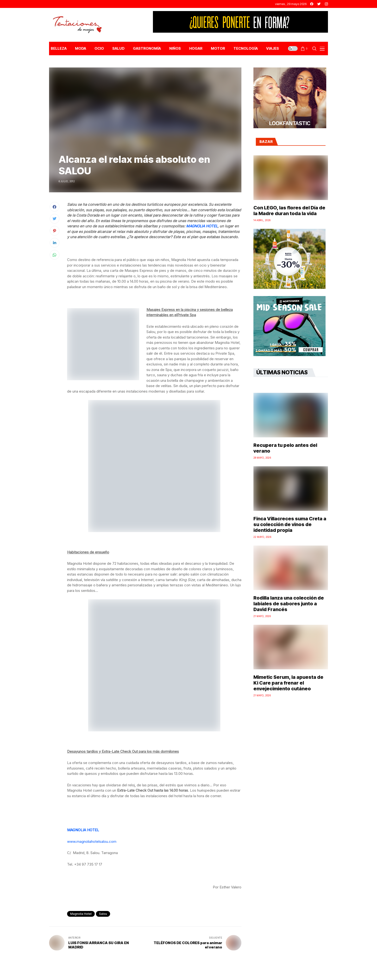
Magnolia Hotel (81, 914)
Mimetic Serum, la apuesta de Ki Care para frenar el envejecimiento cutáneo (288, 683)
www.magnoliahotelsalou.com (91, 841)
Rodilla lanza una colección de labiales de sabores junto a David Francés (288, 603)
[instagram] (326, 4)
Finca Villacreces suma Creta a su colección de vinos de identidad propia (289, 524)
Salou (103, 914)
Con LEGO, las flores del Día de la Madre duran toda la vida (289, 210)
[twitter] (319, 4)
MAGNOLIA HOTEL (202, 226)
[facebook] (311, 4)
